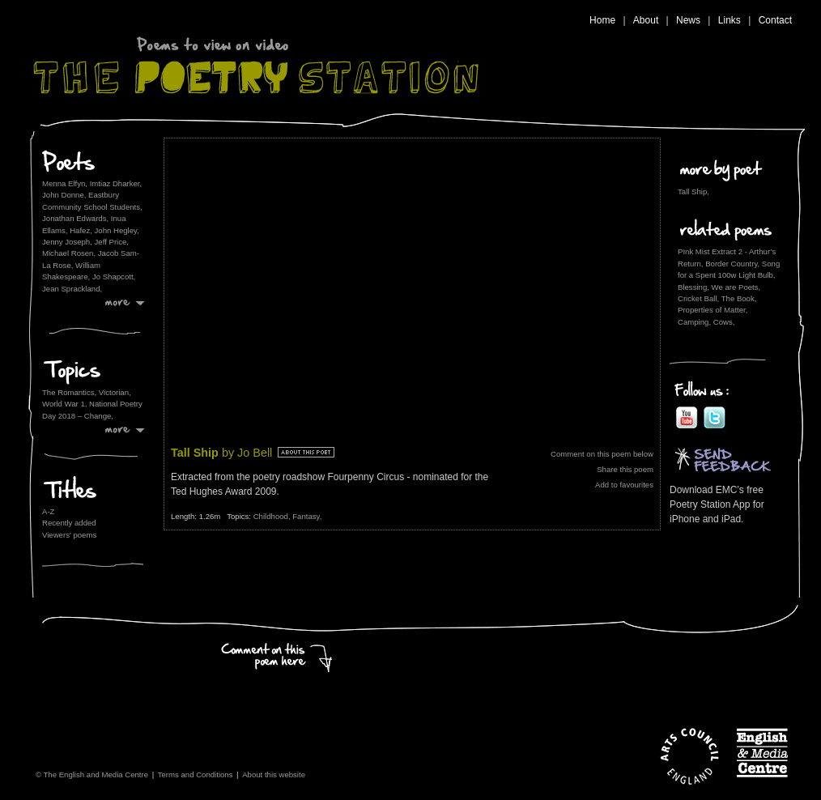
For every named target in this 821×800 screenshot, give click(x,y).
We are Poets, (736, 287)
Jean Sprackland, (72, 288)
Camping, (694, 321)
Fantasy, (306, 516)
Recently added (69, 522)
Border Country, (732, 263)
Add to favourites (624, 484)
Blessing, (693, 287)
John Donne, (64, 194)
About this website (273, 774)
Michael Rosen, (69, 253)
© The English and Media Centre (92, 774)
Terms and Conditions (195, 774)
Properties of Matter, (712, 309)
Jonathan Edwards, (75, 218)
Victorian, (115, 392)
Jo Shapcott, (113, 276)
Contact (775, 20)
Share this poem (625, 469)
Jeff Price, (112, 241)
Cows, (724, 321)
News (688, 20)
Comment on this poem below (602, 453)
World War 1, (65, 403)
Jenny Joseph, (67, 241)
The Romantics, (70, 392)
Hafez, (81, 230)
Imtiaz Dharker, (116, 183)
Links (729, 20)
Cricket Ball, (698, 298)
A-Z (48, 511)
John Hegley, (117, 230)
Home (602, 20)
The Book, (739, 298)
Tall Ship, (693, 191)
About (645, 20)
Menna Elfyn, (64, 183)
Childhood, (273, 516)
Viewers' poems (69, 534)
